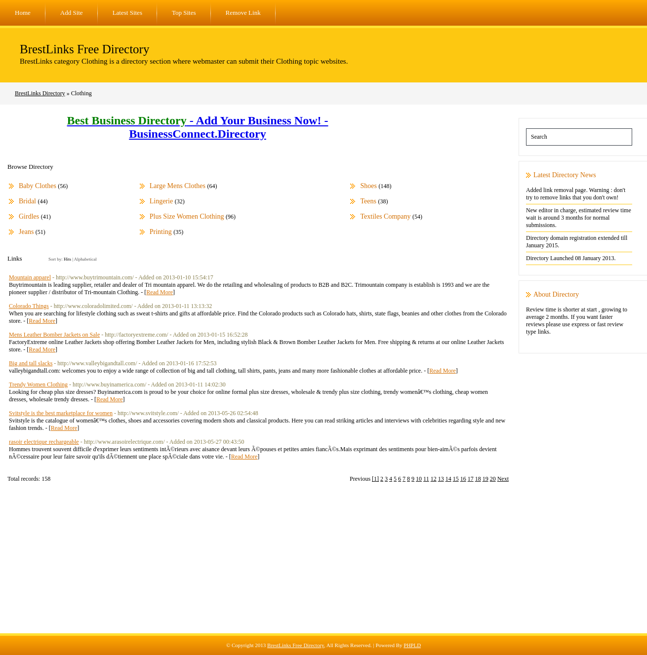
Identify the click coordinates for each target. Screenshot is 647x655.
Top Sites (184, 12)
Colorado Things (29, 306)
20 (493, 478)
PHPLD (412, 645)
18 (478, 478)
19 (485, 478)
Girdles (29, 216)
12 (434, 478)
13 (441, 478)
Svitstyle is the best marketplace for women (61, 413)
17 (471, 478)
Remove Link (243, 12)
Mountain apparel (30, 277)
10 (419, 478)
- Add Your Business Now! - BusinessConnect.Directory (197, 127)
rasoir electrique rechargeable (44, 441)
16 (463, 478)
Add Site (71, 12)
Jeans (26, 231)
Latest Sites (127, 12)
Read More (159, 292)
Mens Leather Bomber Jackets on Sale (54, 334)
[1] (375, 478)
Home (23, 12)
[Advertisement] (323, 564)
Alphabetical (85, 259)
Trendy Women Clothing (38, 384)
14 (448, 478)
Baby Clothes (37, 186)
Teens (368, 201)
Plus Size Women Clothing (187, 216)
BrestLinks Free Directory (84, 49)
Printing (161, 231)
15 (456, 478)
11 (426, 478)
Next (503, 478)
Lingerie (161, 201)
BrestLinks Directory (40, 93)
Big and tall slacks (30, 363)
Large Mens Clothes (177, 186)
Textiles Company (385, 216)
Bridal (27, 201)
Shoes (368, 186)
